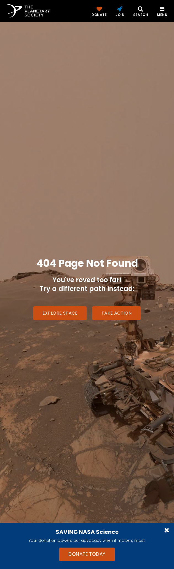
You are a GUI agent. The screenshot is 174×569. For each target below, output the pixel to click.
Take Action (116, 313)
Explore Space (60, 313)
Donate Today (86, 554)
